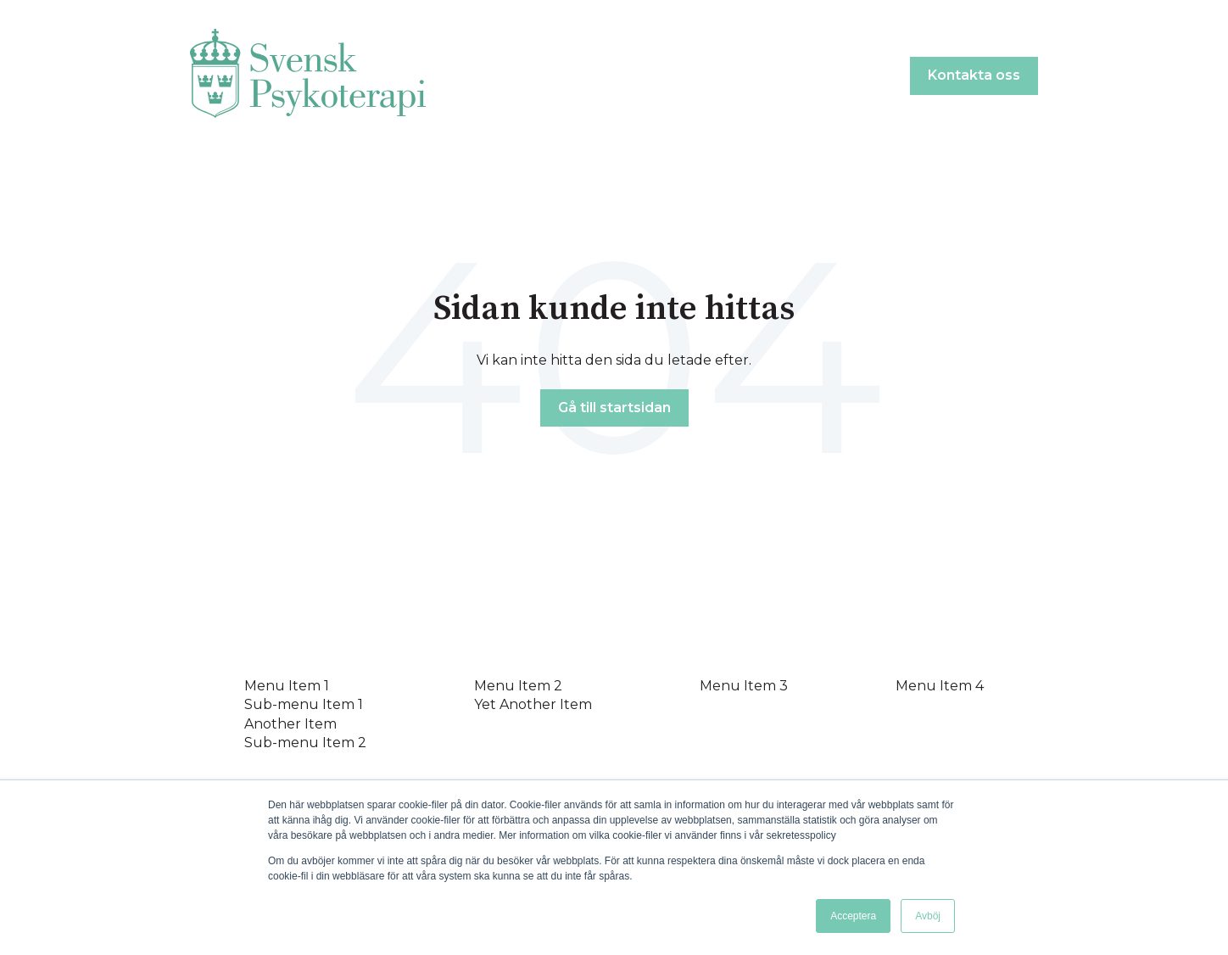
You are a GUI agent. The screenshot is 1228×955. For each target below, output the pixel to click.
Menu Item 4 (940, 686)
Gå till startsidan (614, 407)
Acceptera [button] (853, 916)
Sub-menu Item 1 (303, 704)
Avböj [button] (928, 916)
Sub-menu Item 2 (305, 742)
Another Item (290, 724)
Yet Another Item (533, 704)
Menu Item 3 (744, 686)
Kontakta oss (974, 75)
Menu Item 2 (518, 686)
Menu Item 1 (286, 686)
